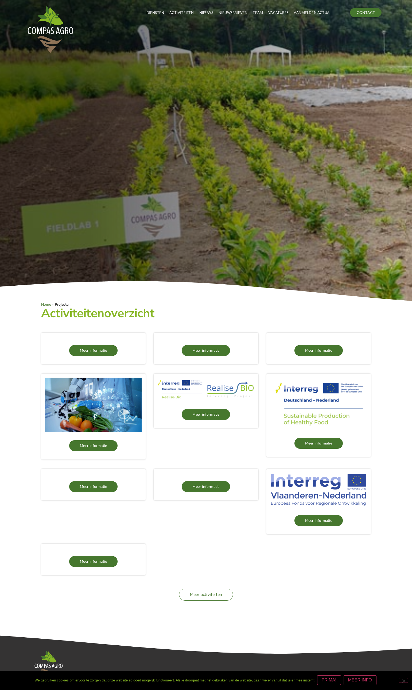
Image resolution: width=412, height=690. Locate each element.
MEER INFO (361, 681)
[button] (206, 594)
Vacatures (278, 12)
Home (46, 304)
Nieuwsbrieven (233, 12)
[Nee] (403, 680)
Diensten (155, 12)
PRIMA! (330, 681)
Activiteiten (181, 12)
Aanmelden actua (311, 12)
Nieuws (206, 12)
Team (258, 12)
